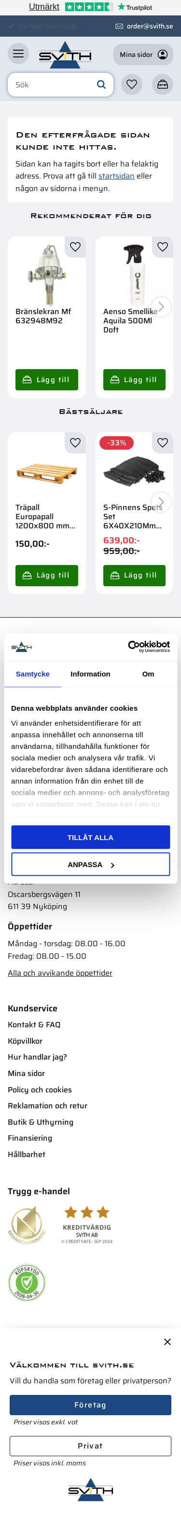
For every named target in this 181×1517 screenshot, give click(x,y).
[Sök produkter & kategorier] (60, 85)
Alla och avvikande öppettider (60, 973)
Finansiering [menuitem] (30, 1138)
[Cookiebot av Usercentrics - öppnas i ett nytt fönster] (129, 647)
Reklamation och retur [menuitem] (47, 1106)
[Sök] (101, 85)
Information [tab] (90, 673)
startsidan (116, 176)
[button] (18, 53)
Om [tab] (148, 673)
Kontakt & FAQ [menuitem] (34, 1025)
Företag (90, 1405)
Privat (90, 1446)
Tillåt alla (90, 837)
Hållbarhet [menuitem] (26, 1154)
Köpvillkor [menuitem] (25, 1041)
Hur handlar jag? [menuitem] (37, 1057)
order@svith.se (150, 26)
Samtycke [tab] (33, 673)
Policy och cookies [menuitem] (40, 1090)
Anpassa (91, 864)
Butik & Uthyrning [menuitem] (40, 1122)
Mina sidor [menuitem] (26, 1073)
